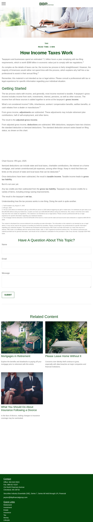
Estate (6, 510)
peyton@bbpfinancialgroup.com (15, 497)
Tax (5, 515)
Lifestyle (7, 520)
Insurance (7, 513)
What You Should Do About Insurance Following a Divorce (19, 408)
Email (4, 259)
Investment (8, 507)
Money (6, 518)
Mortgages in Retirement (15, 356)
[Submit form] (8, 295)
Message (6, 273)
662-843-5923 (14, 482)
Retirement (8, 505)
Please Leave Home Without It (63, 356)
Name (4, 244)
